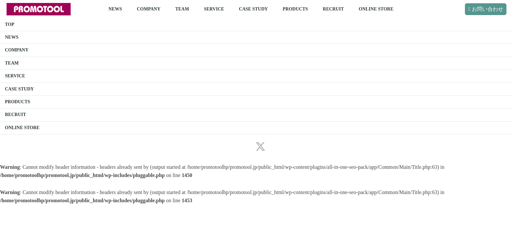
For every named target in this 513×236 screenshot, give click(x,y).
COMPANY (148, 9)
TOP (9, 24)
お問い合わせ (487, 9)
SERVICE (214, 9)
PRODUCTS (295, 9)
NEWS (115, 9)
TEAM (182, 9)
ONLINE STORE (376, 9)
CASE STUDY (253, 9)
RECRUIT (333, 9)
